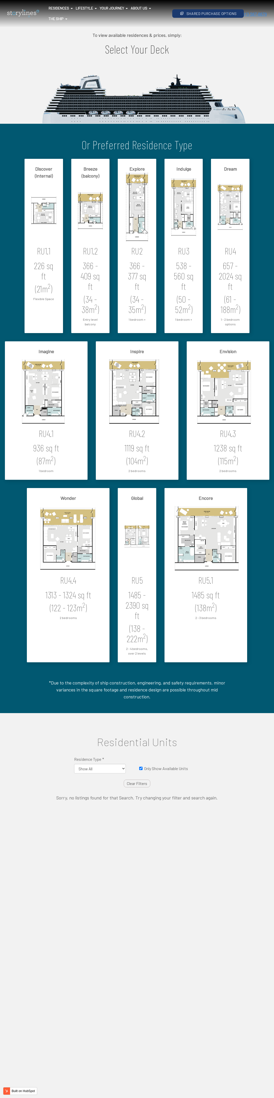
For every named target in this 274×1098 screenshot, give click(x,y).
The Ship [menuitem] (56, 18)
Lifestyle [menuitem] (84, 8)
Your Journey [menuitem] (112, 8)
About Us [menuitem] (139, 8)
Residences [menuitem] (59, 8)
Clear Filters (137, 783)
